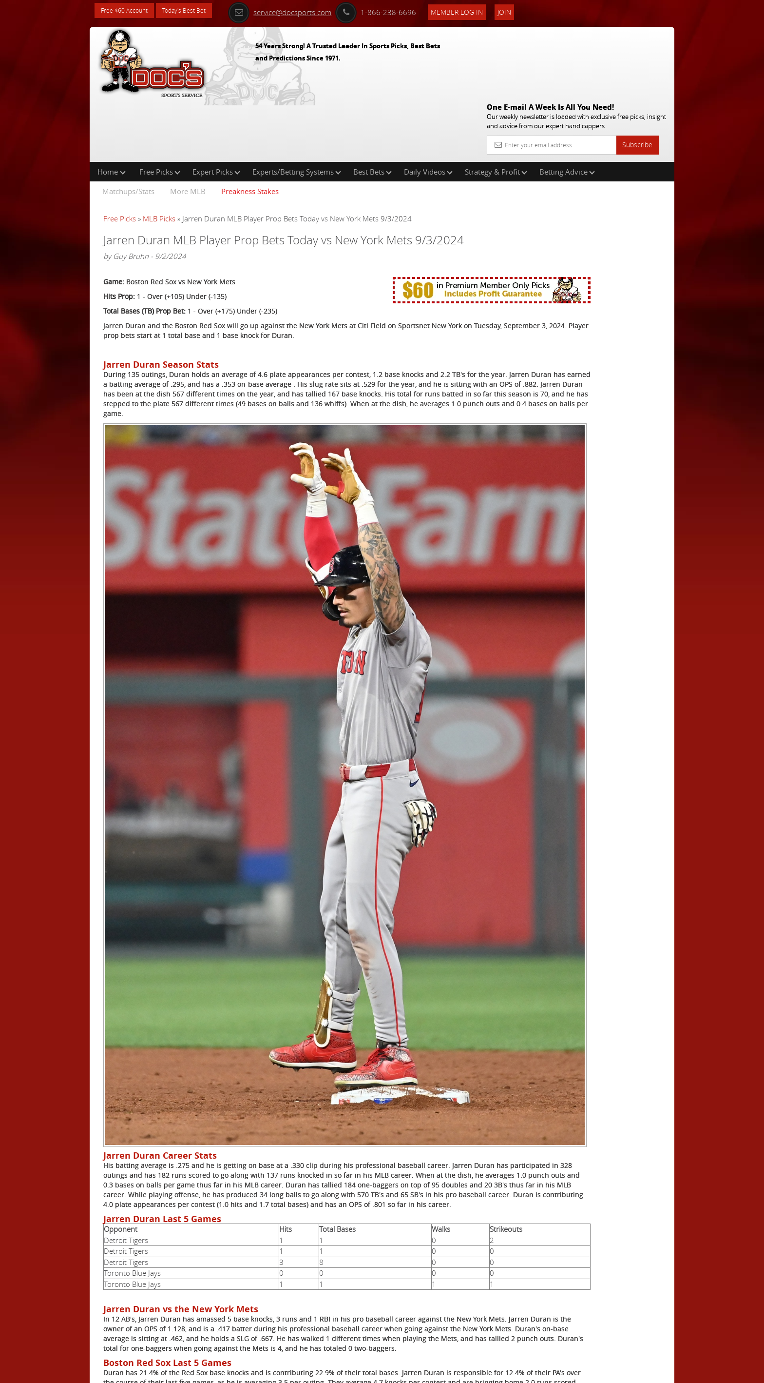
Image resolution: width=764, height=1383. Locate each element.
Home (111, 109)
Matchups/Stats (128, 129)
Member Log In (477, 10)
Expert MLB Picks (188, 1337)
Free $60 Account (128, 11)
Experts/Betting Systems (296, 109)
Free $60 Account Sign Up (577, 342)
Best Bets (372, 109)
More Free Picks (630, 162)
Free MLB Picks (185, 1322)
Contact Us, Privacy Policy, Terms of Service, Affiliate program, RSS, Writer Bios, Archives (440, 1371)
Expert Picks (216, 109)
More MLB (188, 129)
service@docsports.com (299, 11)
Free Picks (159, 109)
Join (524, 10)
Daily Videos (428, 109)
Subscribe (637, 74)
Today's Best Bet (195, 11)
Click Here (168, 1307)
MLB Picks (159, 156)
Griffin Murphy (578, 227)
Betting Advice (567, 109)
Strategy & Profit (496, 109)
